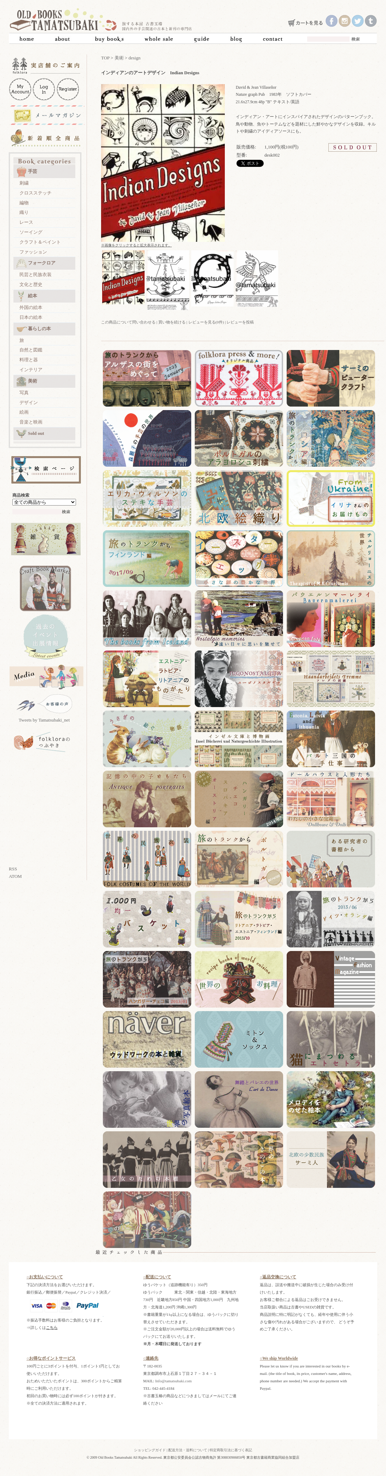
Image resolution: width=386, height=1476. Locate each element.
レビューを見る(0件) (206, 322)
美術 (26, 381)
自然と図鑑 (30, 349)
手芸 (26, 172)
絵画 (24, 412)
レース (26, 222)
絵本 (26, 296)
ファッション (33, 252)
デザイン (28, 402)
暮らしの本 (33, 329)
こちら (52, 1327)
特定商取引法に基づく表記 (231, 1450)
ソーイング (30, 232)
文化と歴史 (30, 284)
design (135, 57)
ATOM (15, 876)
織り (24, 212)
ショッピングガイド (150, 1450)
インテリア (30, 369)
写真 (24, 392)
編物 (24, 202)
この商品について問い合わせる (128, 322)
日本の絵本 (30, 317)
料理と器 (28, 359)
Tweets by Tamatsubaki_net (44, 720)
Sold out (30, 433)
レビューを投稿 (240, 322)
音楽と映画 (30, 422)
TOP (105, 57)
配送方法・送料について (187, 1450)
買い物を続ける (172, 322)
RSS (13, 868)
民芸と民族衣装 (35, 274)
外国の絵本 (30, 307)
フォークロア (35, 263)
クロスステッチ (35, 193)
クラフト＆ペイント (40, 242)
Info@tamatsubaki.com (173, 1381)
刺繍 (24, 183)
